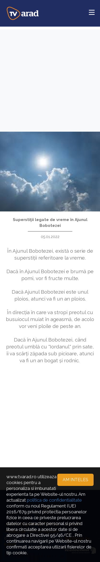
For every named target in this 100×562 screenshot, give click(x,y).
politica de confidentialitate (54, 500)
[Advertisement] (50, 79)
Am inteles (75, 479)
